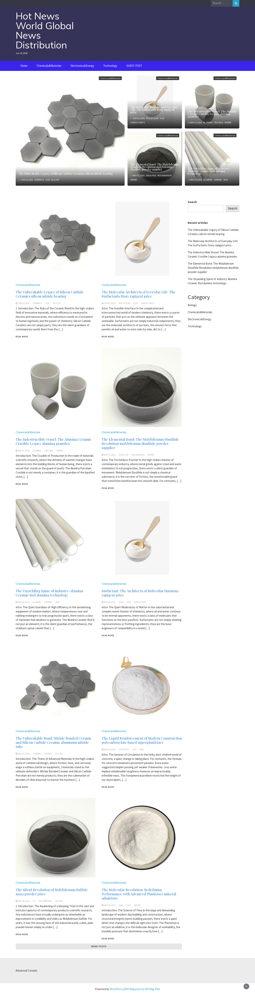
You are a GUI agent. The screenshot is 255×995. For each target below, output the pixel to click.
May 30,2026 (196, 179)
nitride (48, 753)
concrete (124, 749)
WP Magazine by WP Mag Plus (142, 989)
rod (226, 179)
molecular (152, 118)
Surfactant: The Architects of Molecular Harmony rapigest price (140, 593)
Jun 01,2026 (139, 118)
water (137, 905)
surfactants (137, 122)
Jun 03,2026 (27, 179)
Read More (22, 336)
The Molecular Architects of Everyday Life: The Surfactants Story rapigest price (153, 109)
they (128, 905)
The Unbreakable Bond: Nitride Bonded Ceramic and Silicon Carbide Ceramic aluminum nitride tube (54, 742)
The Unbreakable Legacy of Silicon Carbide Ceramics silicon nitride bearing (66, 173)
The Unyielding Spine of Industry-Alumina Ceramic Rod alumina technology (209, 171)
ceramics (39, 179)
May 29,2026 (109, 905)
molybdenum (165, 175)
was (142, 749)
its (34, 901)
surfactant (140, 602)
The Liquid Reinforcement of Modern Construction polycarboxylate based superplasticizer (142, 740)
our (47, 179)
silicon (55, 179)
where (228, 122)
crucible (218, 122)
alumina (207, 122)
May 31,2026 (196, 122)
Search (192, 202)
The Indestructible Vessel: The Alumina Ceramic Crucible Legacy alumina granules (212, 114)
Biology (192, 305)
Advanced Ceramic (26, 970)
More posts (98, 946)
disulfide (151, 175)
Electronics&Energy (82, 65)
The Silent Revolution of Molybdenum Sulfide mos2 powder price (52, 891)
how (121, 602)
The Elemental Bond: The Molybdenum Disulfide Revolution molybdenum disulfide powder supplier (154, 167)
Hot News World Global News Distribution (45, 30)
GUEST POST (134, 65)
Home (24, 65)
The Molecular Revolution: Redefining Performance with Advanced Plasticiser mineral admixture (139, 893)
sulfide (59, 901)
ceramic (218, 179)
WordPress (116, 989)
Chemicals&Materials (49, 65)
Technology (110, 65)
